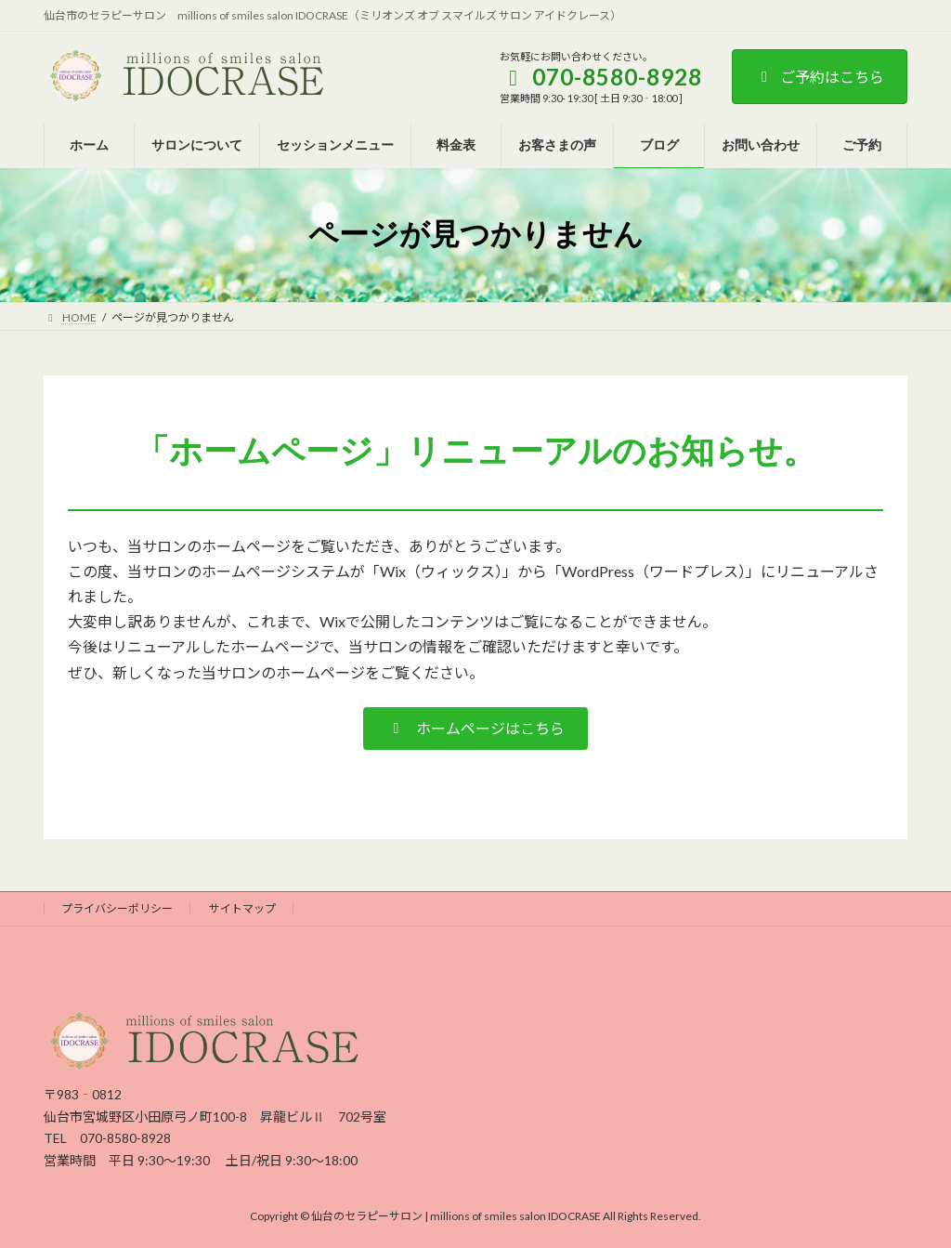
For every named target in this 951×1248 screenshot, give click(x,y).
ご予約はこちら (819, 76)
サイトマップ (242, 908)
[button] (475, 728)
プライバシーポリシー (117, 908)
